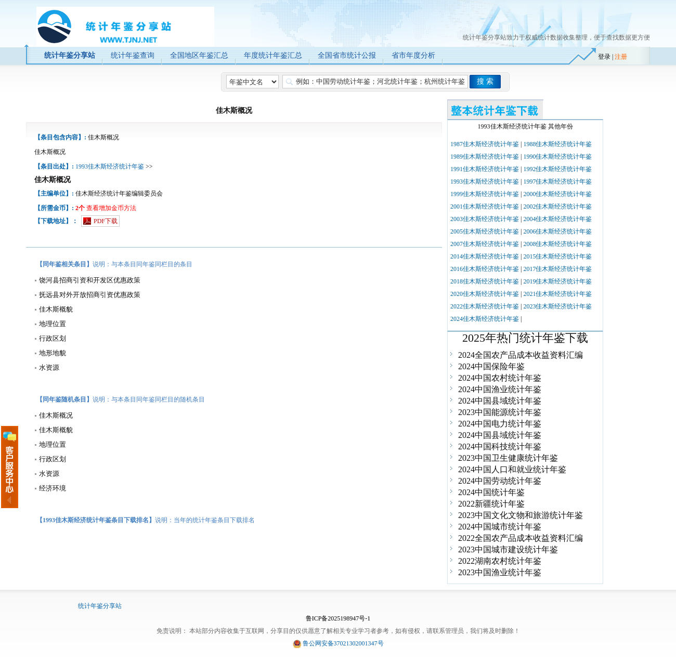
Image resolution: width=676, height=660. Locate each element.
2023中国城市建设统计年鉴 (508, 549)
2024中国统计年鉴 (491, 492)
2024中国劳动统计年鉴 (499, 480)
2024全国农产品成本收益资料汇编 (520, 355)
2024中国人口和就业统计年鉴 (512, 469)
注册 (621, 56)
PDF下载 (106, 221)
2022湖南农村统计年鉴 (499, 561)
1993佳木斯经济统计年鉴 (109, 166)
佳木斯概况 (56, 415)
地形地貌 (52, 353)
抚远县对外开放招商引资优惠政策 (89, 295)
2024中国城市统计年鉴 (499, 526)
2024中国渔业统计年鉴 (499, 389)
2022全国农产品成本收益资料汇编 (520, 538)
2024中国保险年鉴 (491, 366)
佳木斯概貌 (56, 309)
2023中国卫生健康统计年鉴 (508, 458)
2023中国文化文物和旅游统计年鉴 (520, 515)
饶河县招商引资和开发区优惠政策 (89, 280)
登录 (604, 56)
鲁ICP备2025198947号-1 (338, 618)
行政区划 (52, 338)
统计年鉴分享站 (100, 606)
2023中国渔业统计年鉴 (499, 572)
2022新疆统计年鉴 (491, 503)
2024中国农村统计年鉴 (499, 377)
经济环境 (52, 488)
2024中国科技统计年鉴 (499, 446)
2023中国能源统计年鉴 (499, 412)
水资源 (49, 367)
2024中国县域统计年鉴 (499, 400)
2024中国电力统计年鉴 (499, 423)
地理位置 (52, 324)
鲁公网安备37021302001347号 (343, 643)
